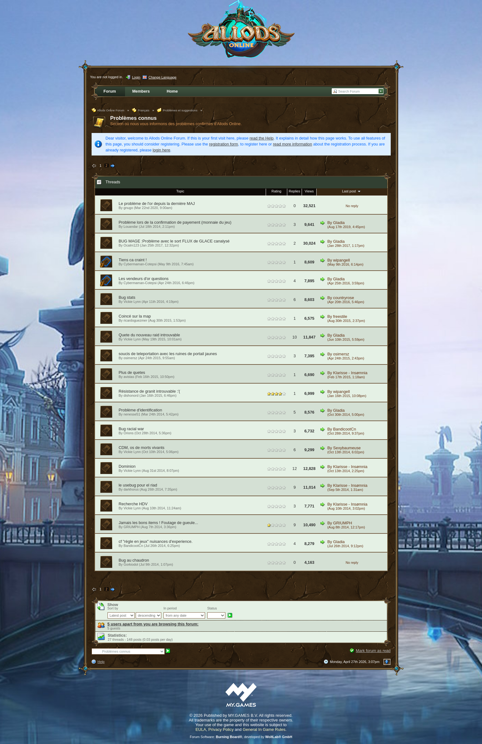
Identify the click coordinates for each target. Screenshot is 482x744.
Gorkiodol (130, 564)
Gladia (339, 222)
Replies (294, 191)
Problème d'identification (140, 410)
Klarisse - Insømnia (350, 372)
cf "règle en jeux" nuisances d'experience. (156, 541)
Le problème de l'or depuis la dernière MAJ (157, 203)
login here (161, 150)
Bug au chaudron (134, 560)
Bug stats (127, 297)
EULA (200, 729)
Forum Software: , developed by (241, 737)
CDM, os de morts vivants (142, 447)
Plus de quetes (132, 372)
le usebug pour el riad (138, 485)
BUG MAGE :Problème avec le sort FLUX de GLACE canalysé (174, 241)
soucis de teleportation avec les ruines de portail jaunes (168, 353)
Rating (276, 191)
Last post (352, 191)
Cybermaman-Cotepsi (140, 264)
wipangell (341, 260)
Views (309, 191)
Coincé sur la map (135, 316)
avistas (128, 377)
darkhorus (130, 489)
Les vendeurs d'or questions (144, 278)
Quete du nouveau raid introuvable (149, 335)
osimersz (130, 358)
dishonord (130, 395)
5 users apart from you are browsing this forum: (153, 624)
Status (212, 608)
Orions (128, 433)
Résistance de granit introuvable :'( (149, 391)
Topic (180, 191)
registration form (223, 144)
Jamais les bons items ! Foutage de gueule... (158, 522)
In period (170, 608)
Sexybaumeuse (347, 448)
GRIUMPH (131, 527)
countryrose (343, 297)
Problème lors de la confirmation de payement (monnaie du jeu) (175, 222)
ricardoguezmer (135, 320)
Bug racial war (131, 428)
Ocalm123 (131, 245)
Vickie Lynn (132, 301)
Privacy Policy (221, 729)
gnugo (128, 208)
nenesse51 (131, 414)
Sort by (113, 608)
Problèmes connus (133, 118)
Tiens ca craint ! (133, 259)
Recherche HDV (133, 504)
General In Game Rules (264, 729)
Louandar (130, 226)
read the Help (261, 138)
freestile (340, 316)
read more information (292, 144)
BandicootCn (344, 429)
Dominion (127, 466)
